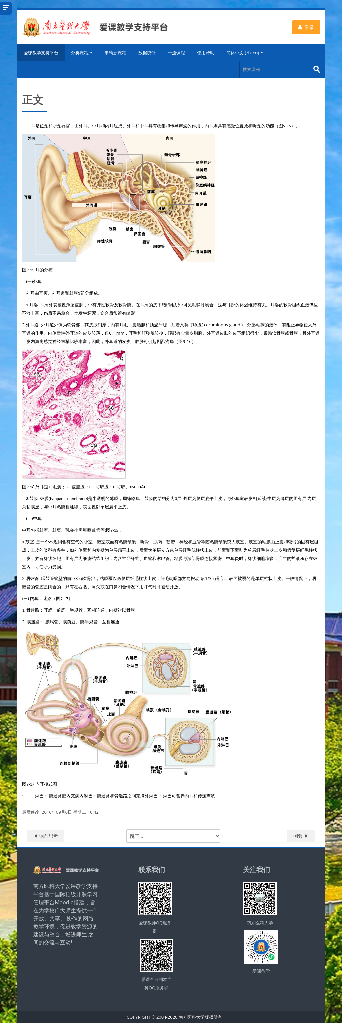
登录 (306, 27)
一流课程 (176, 53)
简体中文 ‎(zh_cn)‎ (244, 53)
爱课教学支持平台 (41, 53)
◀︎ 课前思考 (45, 836)
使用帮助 (205, 53)
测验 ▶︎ (301, 836)
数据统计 (147, 53)
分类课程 (82, 53)
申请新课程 (115, 53)
